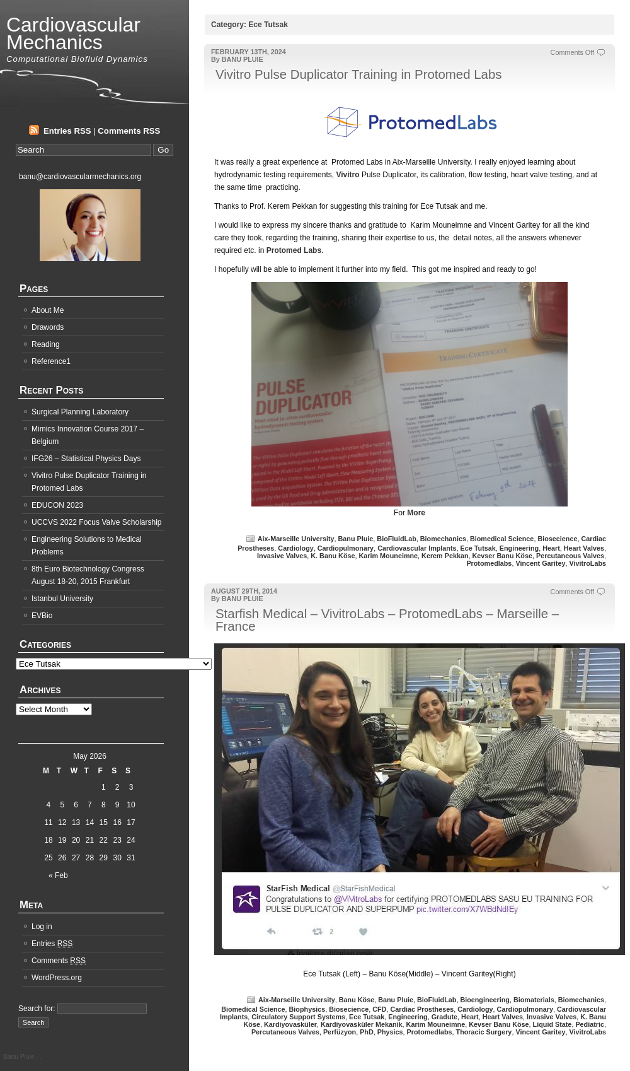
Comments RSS (129, 131)
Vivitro (347, 174)
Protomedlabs (489, 563)
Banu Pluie (356, 538)
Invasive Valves (282, 555)
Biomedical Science (502, 538)
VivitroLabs (587, 563)
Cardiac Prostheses (422, 1009)
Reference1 (51, 361)
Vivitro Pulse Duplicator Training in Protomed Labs (358, 74)
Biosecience (557, 538)
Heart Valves (584, 548)
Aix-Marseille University (296, 538)
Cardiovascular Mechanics (73, 33)
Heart (551, 548)
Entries (52, 943)
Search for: (36, 1008)
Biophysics (307, 1009)
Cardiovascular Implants (416, 548)
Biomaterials (533, 1000)
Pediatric (589, 1024)
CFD (379, 1009)
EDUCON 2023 (57, 505)
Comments (59, 960)
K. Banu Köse (333, 555)
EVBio (42, 615)
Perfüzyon (339, 1032)
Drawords (48, 327)
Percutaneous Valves (570, 555)
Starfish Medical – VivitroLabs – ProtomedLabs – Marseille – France (387, 620)
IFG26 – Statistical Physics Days (86, 458)
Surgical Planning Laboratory (80, 411)
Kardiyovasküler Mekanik (362, 1024)
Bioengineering (485, 1000)
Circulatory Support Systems (298, 1017)
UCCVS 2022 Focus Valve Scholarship (97, 522)
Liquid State (552, 1024)
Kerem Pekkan (444, 555)
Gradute (444, 1017)
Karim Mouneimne (388, 555)
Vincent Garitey (540, 563)
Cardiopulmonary (346, 548)
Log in (42, 926)
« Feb (58, 875)
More (416, 512)
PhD (367, 1032)
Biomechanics (443, 538)
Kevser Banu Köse (502, 555)
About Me (48, 310)
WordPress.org (57, 977)
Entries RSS (67, 131)
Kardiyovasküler (290, 1024)
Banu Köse (356, 1000)
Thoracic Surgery (484, 1032)
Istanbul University (62, 598)
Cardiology (295, 548)
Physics (390, 1032)
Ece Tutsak (478, 548)
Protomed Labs (293, 250)
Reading (46, 344)
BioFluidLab (396, 538)
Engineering (519, 548)
